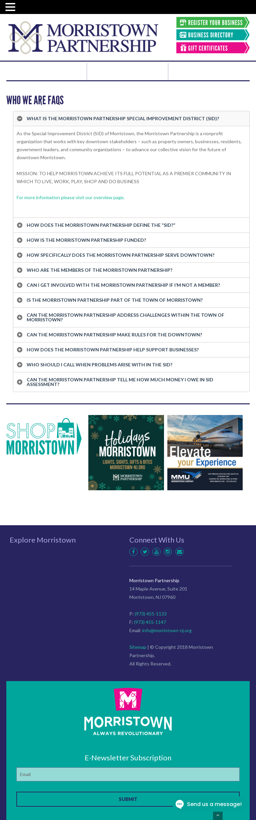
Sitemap (137, 647)
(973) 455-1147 (150, 622)
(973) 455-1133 (151, 613)
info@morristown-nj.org (167, 630)
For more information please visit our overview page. (71, 197)
